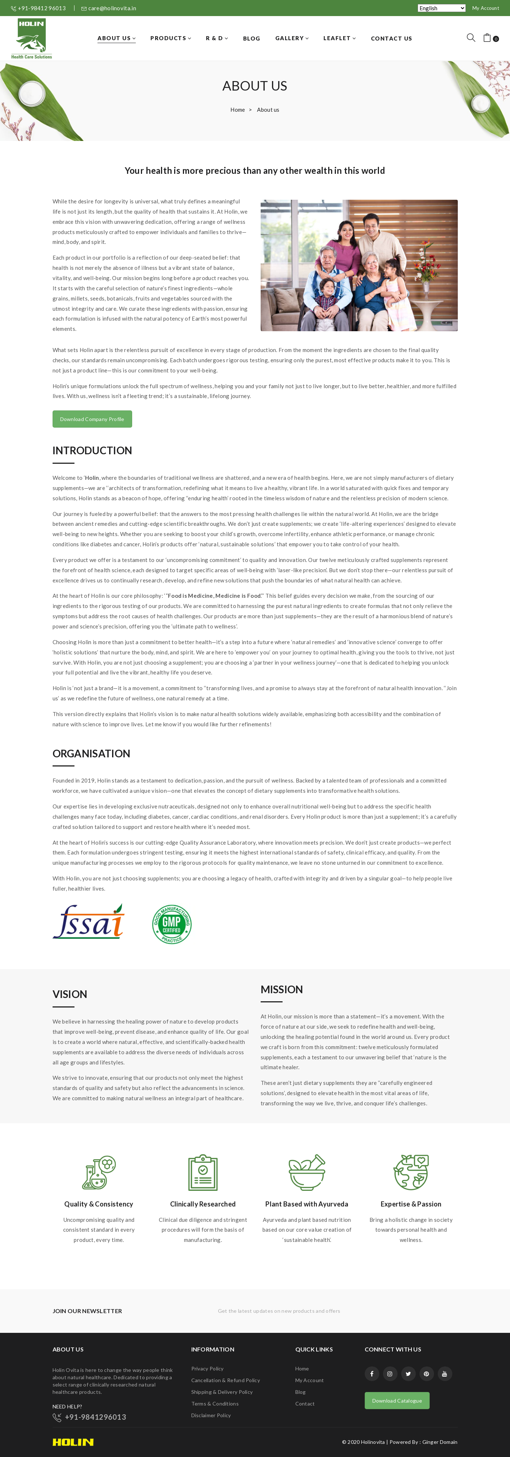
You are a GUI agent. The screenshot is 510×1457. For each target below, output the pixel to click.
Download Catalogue (397, 1400)
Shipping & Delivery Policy (222, 1392)
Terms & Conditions (215, 1403)
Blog (300, 1392)
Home (237, 109)
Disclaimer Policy (211, 1415)
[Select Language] (442, 8)
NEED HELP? (68, 1406)
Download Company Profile (92, 419)
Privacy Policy (207, 1368)
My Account (485, 8)
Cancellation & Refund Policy (225, 1380)
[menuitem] (116, 38)
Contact (305, 1403)
